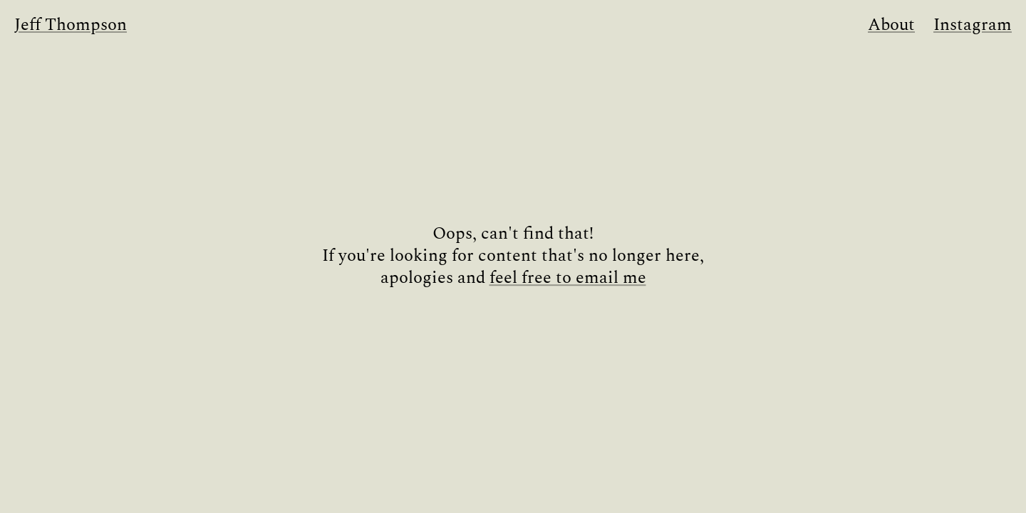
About (891, 25)
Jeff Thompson (70, 25)
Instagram (972, 25)
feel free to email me (567, 279)
